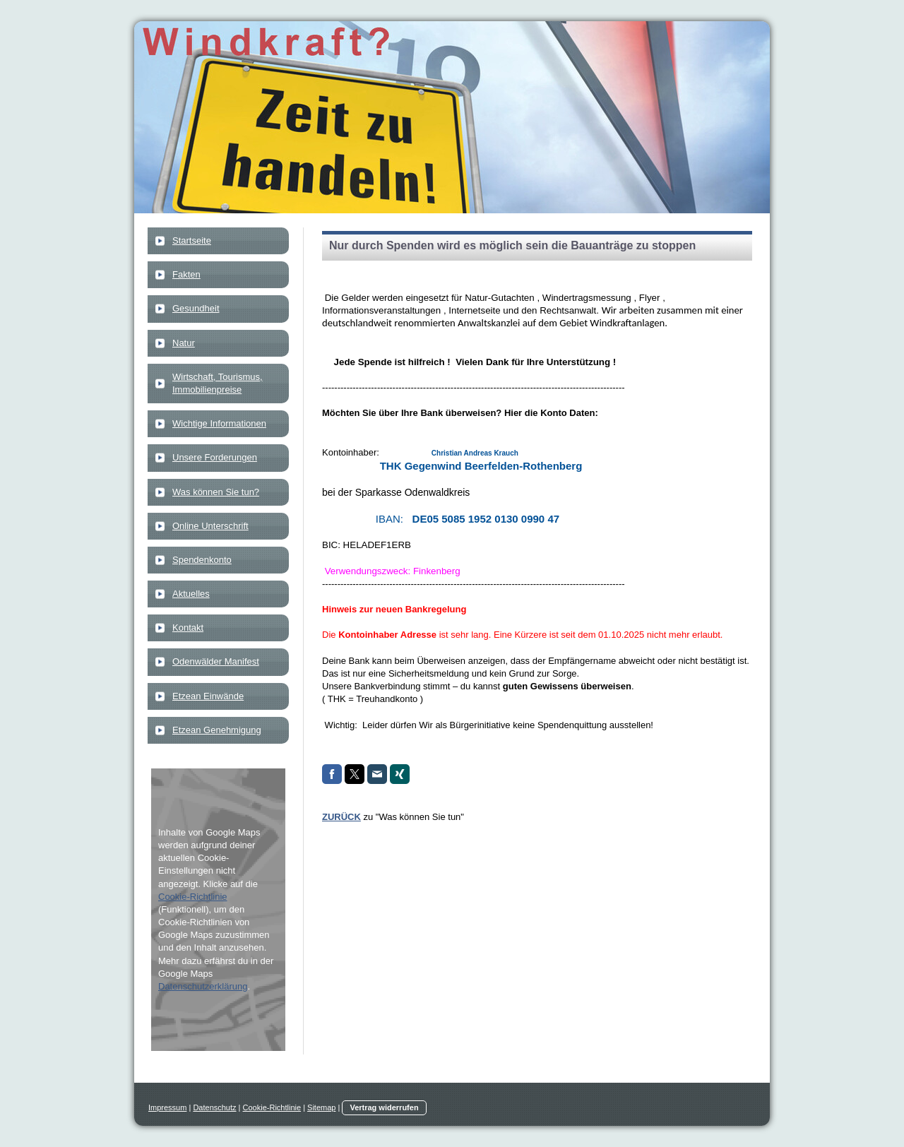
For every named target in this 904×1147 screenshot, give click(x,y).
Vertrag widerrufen (384, 1107)
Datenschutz (214, 1107)
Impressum (167, 1107)
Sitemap (321, 1107)
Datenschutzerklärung (202, 986)
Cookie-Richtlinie (192, 896)
